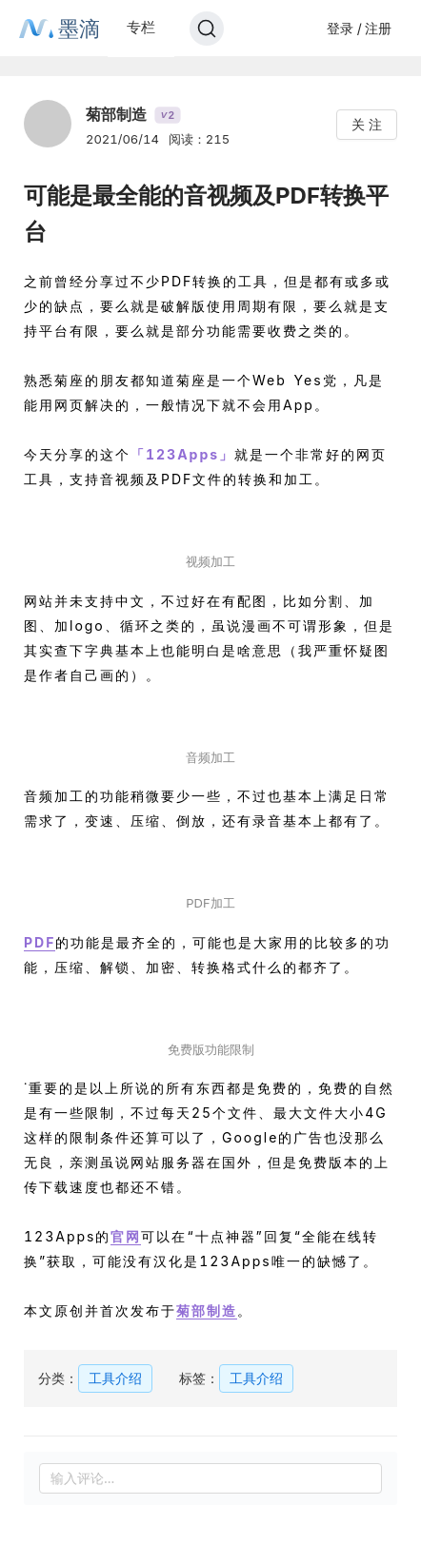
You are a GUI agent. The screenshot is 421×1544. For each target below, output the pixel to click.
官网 (125, 1236)
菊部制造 (206, 1310)
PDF (39, 942)
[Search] (207, 28)
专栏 (141, 27)
